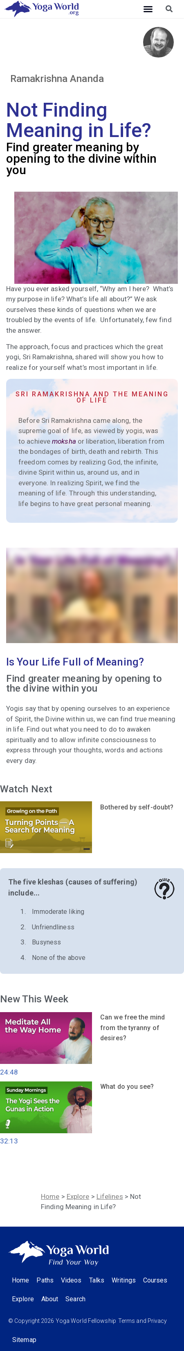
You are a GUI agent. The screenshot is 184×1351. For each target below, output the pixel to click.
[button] (148, 9)
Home (50, 1196)
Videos (71, 1280)
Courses (155, 1280)
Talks (97, 1280)
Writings (124, 1280)
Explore (78, 1196)
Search (75, 1299)
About (49, 1299)
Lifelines (109, 1196)
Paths (45, 1280)
